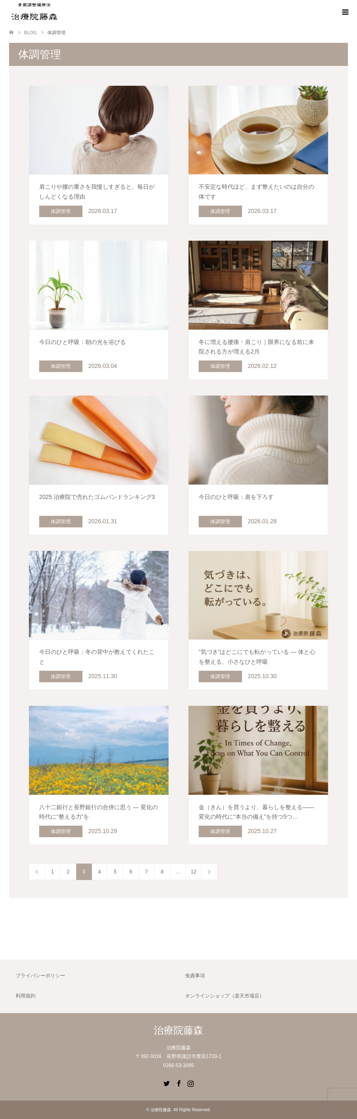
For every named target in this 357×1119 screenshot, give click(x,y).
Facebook (178, 1082)
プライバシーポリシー (40, 976)
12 (193, 872)
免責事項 (195, 976)
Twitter (166, 1082)
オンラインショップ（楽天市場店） (224, 996)
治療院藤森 (178, 1030)
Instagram (190, 1082)
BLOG (30, 32)
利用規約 (25, 996)
